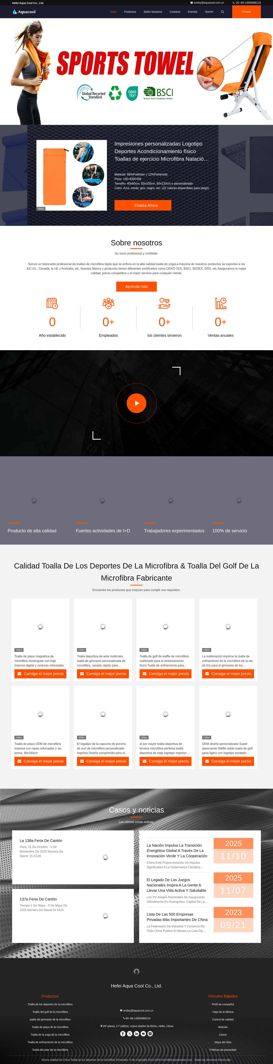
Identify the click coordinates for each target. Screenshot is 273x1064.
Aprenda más (136, 286)
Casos (223, 1034)
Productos (130, 11)
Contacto (175, 11)
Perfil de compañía (223, 1004)
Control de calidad (223, 1019)
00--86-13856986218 (246, 2)
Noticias (223, 1027)
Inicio (113, 11)
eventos (193, 11)
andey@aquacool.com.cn (207, 2)
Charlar (246, 11)
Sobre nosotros (153, 11)
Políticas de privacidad (223, 1049)
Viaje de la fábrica (222, 1011)
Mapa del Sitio (222, 1042)
